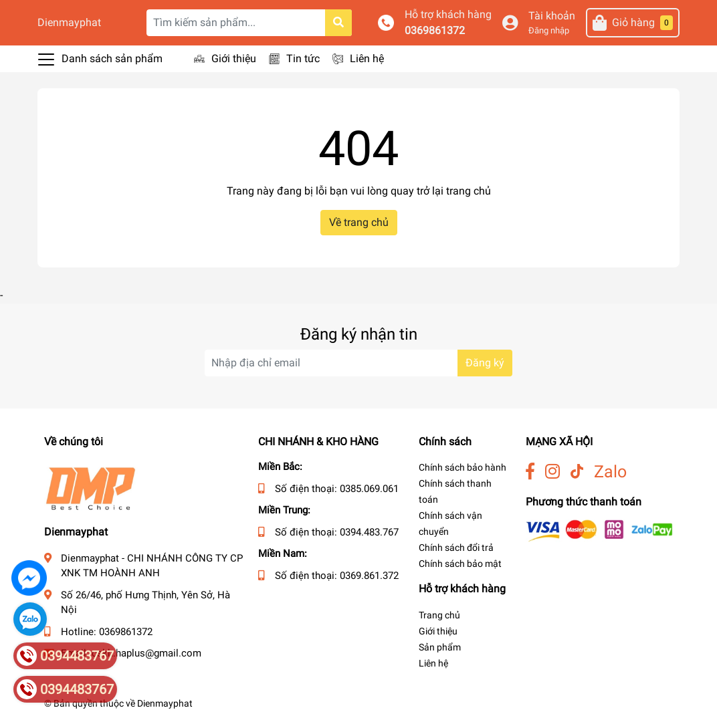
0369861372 (435, 30)
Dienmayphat (69, 22)
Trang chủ (439, 615)
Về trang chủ (359, 222)
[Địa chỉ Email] (358, 363)
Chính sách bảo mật (460, 563)
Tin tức (303, 58)
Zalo (610, 471)
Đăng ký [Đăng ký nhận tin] (485, 362)
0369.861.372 (369, 576)
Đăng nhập (548, 30)
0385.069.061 (369, 489)
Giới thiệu (233, 58)
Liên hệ (367, 58)
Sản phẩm (440, 647)
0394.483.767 (369, 532)
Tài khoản (551, 15)
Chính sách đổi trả (456, 547)
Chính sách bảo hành (462, 467)
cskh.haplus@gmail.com (146, 653)
